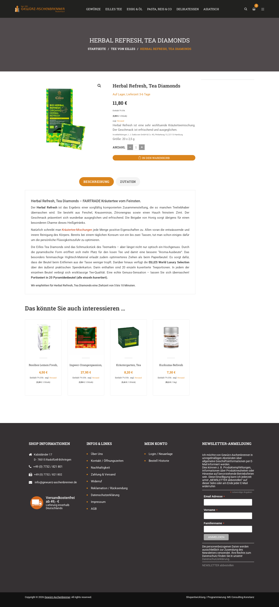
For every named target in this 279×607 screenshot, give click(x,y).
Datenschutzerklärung (105, 495)
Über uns (97, 454)
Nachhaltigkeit (100, 467)
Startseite (97, 49)
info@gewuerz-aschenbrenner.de (56, 482)
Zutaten (128, 181)
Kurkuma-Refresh (171, 365)
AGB (94, 508)
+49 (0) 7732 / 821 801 (48, 466)
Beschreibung (96, 181)
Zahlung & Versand (103, 474)
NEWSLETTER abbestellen (218, 565)
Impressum (98, 502)
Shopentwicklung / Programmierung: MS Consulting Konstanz (220, 597)
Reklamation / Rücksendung (109, 488)
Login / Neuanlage (161, 454)
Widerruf (96, 481)
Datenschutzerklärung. (216, 559)
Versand (120, 121)
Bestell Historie (159, 461)
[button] (99, 85)
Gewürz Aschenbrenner (57, 597)
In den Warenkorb (156, 158)
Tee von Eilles (123, 49)
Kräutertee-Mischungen (77, 230)
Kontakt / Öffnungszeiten (107, 461)
